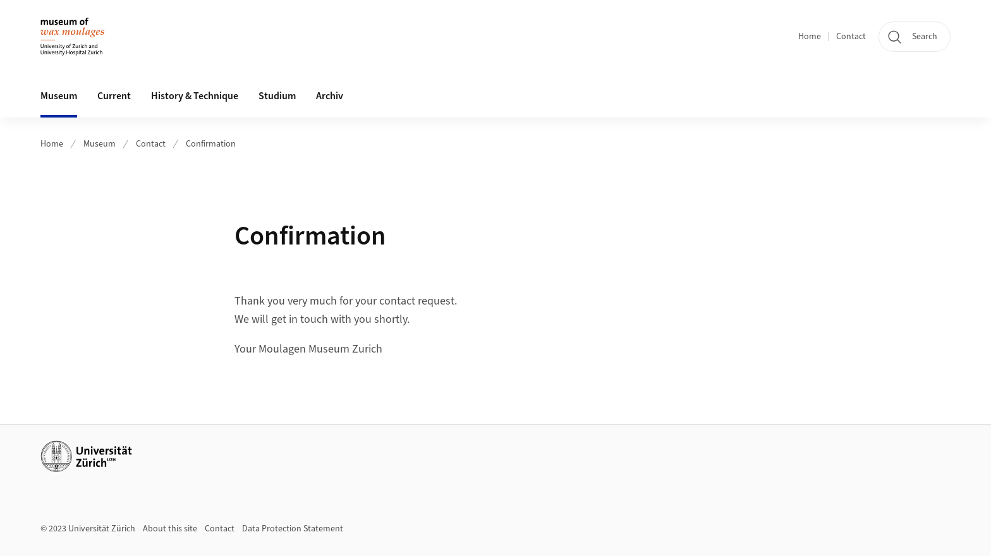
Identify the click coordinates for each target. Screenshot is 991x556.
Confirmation (211, 144)
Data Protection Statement (292, 529)
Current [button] (114, 96)
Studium (277, 96)
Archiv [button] (329, 96)
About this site (170, 529)
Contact (851, 36)
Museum (99, 144)
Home (809, 36)
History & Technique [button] (194, 96)
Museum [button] (58, 96)
